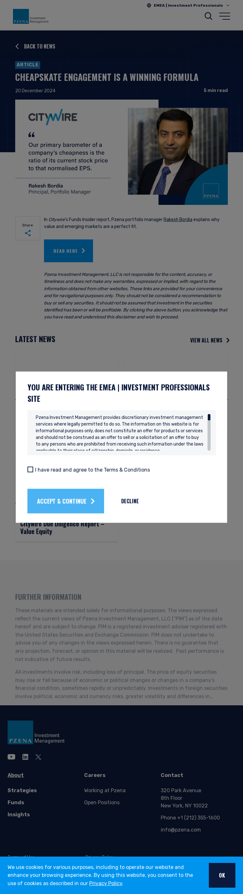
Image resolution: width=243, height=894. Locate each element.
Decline (142, 501)
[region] (123, 432)
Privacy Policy (105, 883)
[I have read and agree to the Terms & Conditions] (42, 469)
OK (222, 875)
